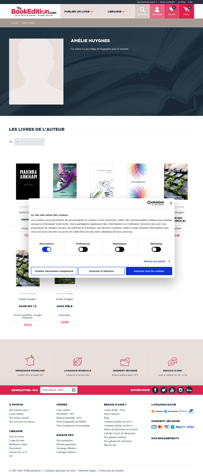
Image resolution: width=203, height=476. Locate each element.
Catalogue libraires (66, 452)
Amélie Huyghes (27, 212)
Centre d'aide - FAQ (114, 410)
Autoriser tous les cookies (149, 271)
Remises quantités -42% (69, 417)
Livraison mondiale (77, 370)
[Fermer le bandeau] (171, 203)
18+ (11, 456)
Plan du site (110, 445)
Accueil (15, 23)
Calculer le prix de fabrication (119, 433)
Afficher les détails (155, 261)
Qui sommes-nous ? (147, 2)
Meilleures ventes (18, 444)
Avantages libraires (66, 448)
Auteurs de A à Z (18, 452)
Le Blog (181, 2)
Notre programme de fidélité (71, 421)
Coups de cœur (17, 440)
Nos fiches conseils (19, 417)
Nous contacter (167, 2)
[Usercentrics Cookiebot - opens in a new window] (149, 203)
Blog (106, 417)
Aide (190, 2)
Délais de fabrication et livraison (121, 429)
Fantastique (28, 228)
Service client (172, 370)
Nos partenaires (64, 440)
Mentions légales (88, 470)
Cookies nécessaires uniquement (54, 271)
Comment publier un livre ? (118, 421)
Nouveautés (15, 448)
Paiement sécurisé (125, 370)
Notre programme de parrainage (73, 425)
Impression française (30, 370)
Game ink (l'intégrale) (175, 219)
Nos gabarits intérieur (115, 437)
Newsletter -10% (65, 413)
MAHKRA (27, 219)
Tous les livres (16, 436)
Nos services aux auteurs (22, 421)
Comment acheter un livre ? (118, 425)
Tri (10, 141)
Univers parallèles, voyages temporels (27, 316)
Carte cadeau (63, 410)
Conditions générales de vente (59, 470)
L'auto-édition (16, 413)
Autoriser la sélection (101, 271)
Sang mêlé (65, 306)
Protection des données (112, 470)
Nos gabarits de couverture (118, 441)
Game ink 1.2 (28, 306)
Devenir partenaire (66, 444)
